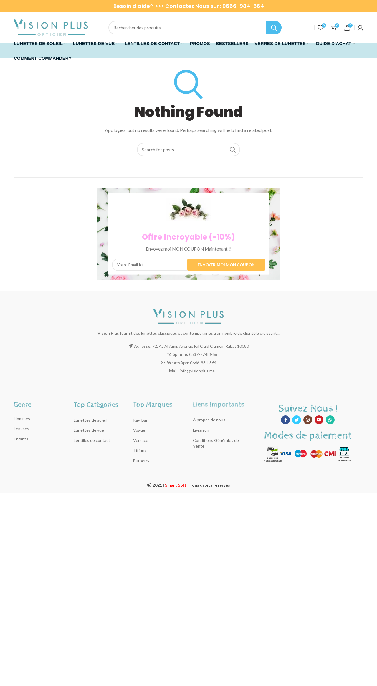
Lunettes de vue (89, 430)
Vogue (139, 430)
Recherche (274, 27)
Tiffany (139, 450)
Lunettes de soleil (90, 419)
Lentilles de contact (92, 440)
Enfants (21, 438)
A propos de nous (209, 419)
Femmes (21, 428)
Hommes (22, 418)
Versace (140, 440)
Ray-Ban (140, 419)
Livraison (201, 430)
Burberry (141, 460)
